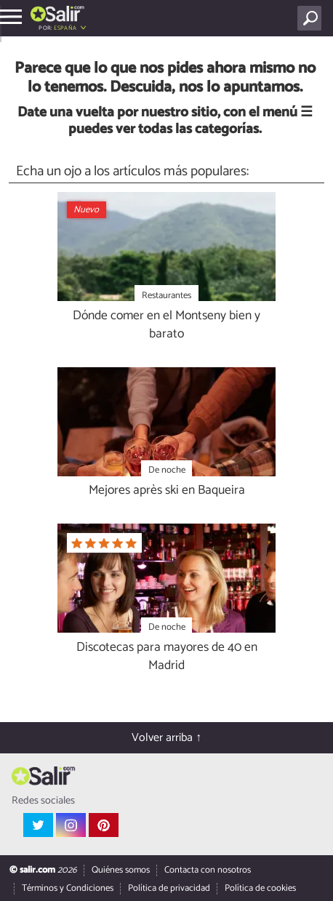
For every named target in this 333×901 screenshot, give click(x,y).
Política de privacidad (169, 888)
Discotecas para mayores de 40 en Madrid (166, 657)
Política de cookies (260, 888)
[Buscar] (312, 18)
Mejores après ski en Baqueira (167, 491)
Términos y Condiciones (67, 888)
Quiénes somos (121, 870)
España (65, 28)
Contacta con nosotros (207, 870)
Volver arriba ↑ (166, 738)
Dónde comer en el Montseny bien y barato (166, 325)
